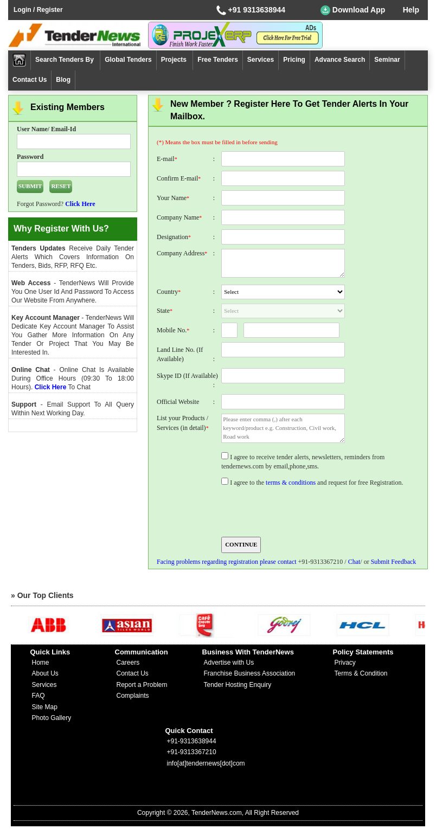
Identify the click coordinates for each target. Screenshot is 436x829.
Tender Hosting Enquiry (238, 685)
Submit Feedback (393, 561)
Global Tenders (128, 59)
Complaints (133, 695)
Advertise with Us (229, 662)
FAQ (38, 695)
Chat (354, 561)
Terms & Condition (361, 673)
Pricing (294, 59)
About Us (45, 673)
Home (40, 662)
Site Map (44, 707)
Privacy (345, 662)
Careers (128, 662)
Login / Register (38, 10)
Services (260, 59)
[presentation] (303, 511)
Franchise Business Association (250, 673)
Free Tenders (217, 59)
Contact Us (29, 79)
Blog (63, 79)
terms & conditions (291, 482)
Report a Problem (142, 685)
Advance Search (340, 59)
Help (411, 9)
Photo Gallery (52, 718)
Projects (175, 59)
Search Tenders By (65, 59)
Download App (352, 10)
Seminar (387, 59)
